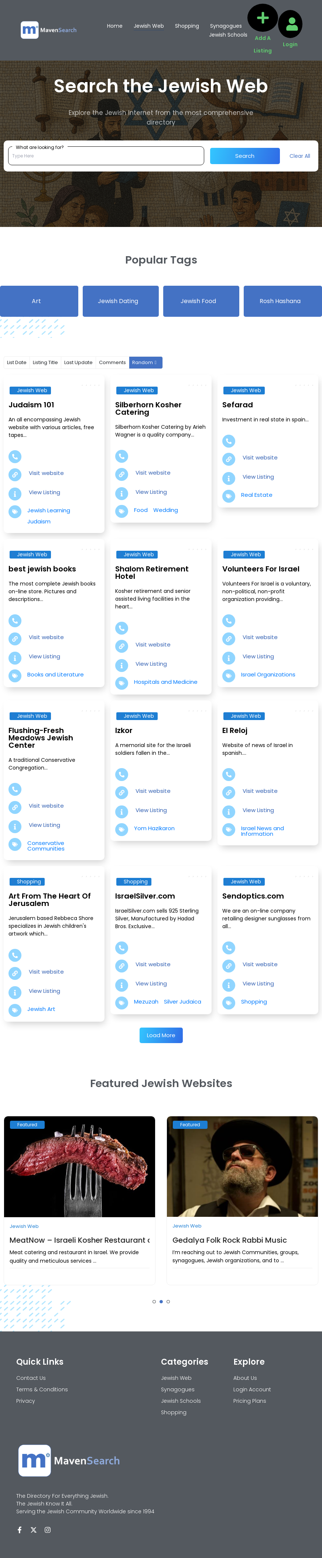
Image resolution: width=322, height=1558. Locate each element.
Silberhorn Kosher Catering (148, 408)
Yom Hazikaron (154, 828)
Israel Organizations (268, 674)
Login (290, 44)
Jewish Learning (48, 510)
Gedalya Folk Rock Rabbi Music (229, 1240)
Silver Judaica (182, 1001)
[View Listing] (15, 494)
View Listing (44, 492)
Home (115, 26)
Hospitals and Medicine (166, 682)
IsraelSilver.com (145, 896)
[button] (154, 1301)
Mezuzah (146, 1001)
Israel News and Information (262, 831)
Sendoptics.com (253, 896)
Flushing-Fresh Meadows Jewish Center (40, 737)
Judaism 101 (31, 405)
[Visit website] (15, 475)
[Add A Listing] (263, 17)
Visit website (46, 473)
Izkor (124, 730)
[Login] (292, 24)
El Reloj (234, 730)
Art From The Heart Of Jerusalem (49, 900)
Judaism (39, 521)
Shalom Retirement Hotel (152, 572)
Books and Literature (55, 674)
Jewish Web (149, 26)
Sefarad (237, 405)
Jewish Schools (228, 34)
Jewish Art (41, 1009)
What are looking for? (40, 147)
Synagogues (226, 26)
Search (244, 156)
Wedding (165, 510)
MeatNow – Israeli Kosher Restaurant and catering (102, 1240)
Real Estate (257, 495)
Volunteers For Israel (260, 569)
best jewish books (42, 569)
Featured (27, 1124)
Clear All (300, 156)
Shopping (187, 26)
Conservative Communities (46, 845)
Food (141, 510)
